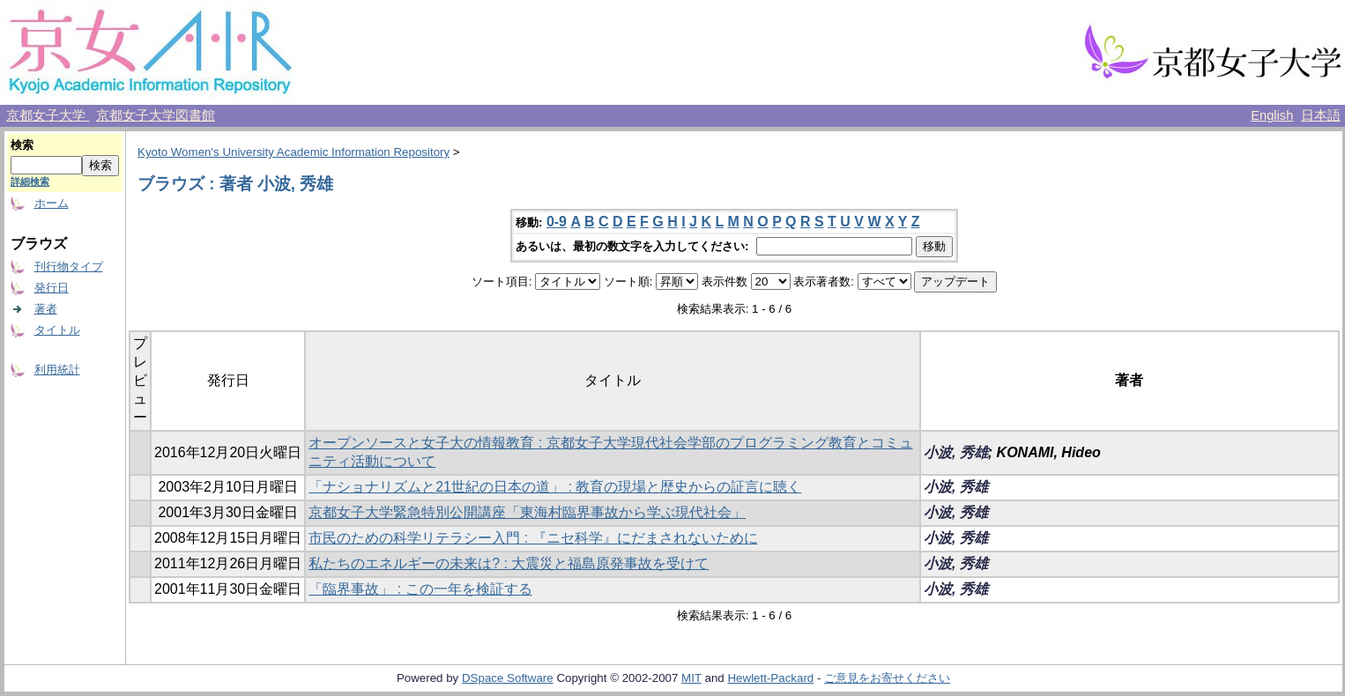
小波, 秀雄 (956, 452)
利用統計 (57, 369)
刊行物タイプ (68, 266)
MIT (691, 678)
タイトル (57, 330)
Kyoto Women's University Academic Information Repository (293, 152)
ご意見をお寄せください (887, 678)
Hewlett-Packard (770, 678)
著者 (45, 308)
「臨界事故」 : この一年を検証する (419, 588)
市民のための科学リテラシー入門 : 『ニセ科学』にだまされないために (532, 537)
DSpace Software (508, 678)
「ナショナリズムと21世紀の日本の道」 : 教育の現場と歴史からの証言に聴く (554, 486)
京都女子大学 (47, 115)
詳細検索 (30, 181)
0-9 (556, 221)
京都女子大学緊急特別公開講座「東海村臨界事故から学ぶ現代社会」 (527, 512)
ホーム (51, 203)
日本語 (1321, 115)
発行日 (51, 287)
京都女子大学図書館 (155, 115)
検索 (22, 145)
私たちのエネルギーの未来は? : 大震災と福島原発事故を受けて (508, 563)
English (1272, 115)
